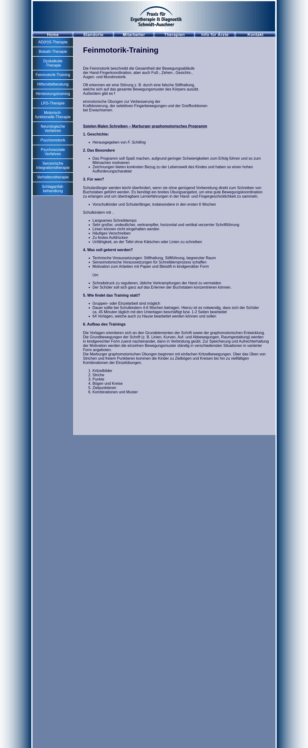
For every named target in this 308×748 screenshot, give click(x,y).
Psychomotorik (53, 140)
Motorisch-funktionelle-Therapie (52, 115)
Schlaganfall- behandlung (53, 189)
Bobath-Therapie (53, 52)
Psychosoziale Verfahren (53, 152)
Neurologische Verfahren (53, 128)
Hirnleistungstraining (53, 94)
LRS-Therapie (53, 103)
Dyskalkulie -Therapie (53, 63)
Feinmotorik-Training (53, 75)
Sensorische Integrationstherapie (52, 165)
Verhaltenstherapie (53, 177)
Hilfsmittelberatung (53, 84)
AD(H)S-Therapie (53, 42)
